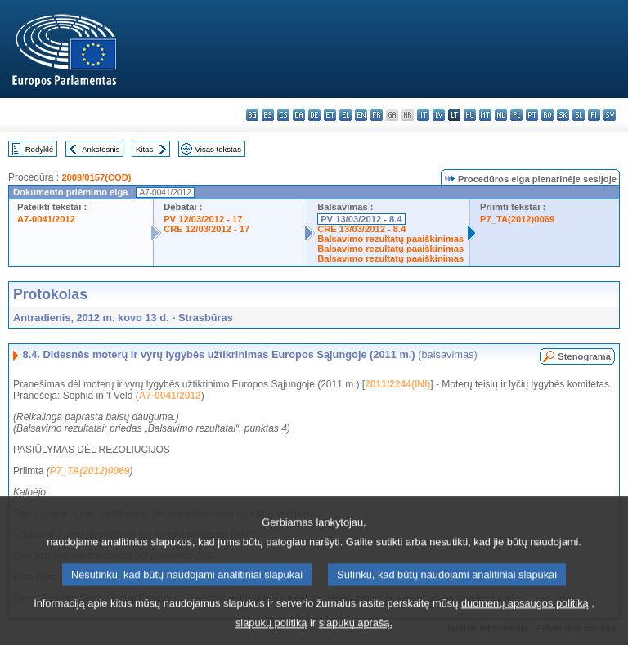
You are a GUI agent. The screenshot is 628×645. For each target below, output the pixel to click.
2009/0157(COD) (96, 177)
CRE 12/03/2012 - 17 (206, 229)
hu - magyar (470, 115)
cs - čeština (283, 115)
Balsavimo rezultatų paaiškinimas (390, 239)
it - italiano (423, 115)
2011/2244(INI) (397, 384)
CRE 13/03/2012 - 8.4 (361, 229)
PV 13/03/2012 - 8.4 (361, 219)
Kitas (144, 149)
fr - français (376, 115)
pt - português (532, 115)
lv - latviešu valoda (439, 115)
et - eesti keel (330, 115)
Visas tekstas (218, 149)
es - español (268, 115)
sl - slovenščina (578, 115)
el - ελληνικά (345, 115)
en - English (361, 115)
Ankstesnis (100, 149)
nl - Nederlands (501, 115)
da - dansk (299, 115)
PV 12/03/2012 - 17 (203, 219)
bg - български (252, 115)
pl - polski (516, 115)
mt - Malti (485, 115)
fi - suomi (594, 115)
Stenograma (584, 356)
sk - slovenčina (563, 115)
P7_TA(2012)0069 (517, 219)
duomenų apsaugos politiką (525, 616)
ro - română (547, 115)
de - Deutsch (314, 115)
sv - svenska (609, 115)
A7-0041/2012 (46, 219)
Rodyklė (39, 149)
